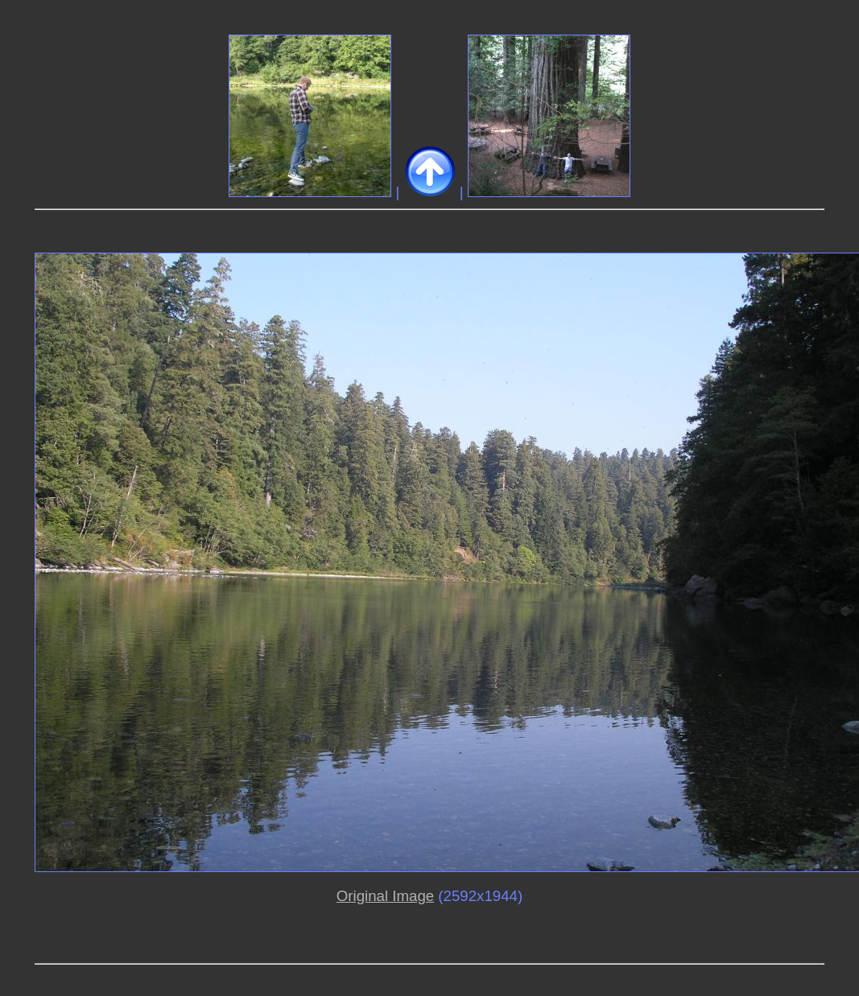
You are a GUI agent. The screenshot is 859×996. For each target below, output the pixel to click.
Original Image (385, 895)
